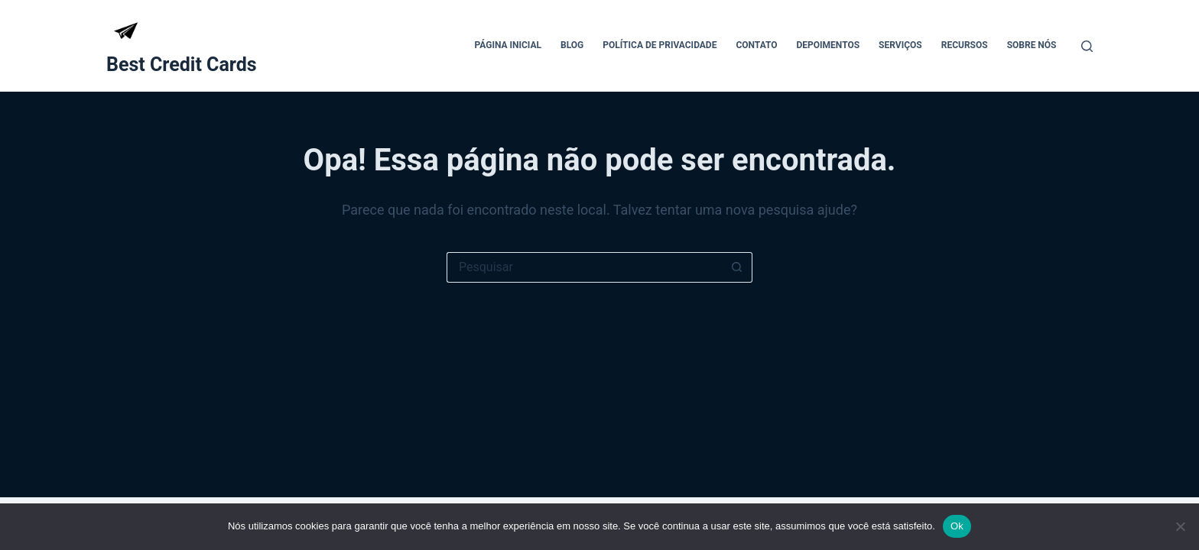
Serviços (900, 45)
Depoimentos (828, 45)
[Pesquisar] (1087, 46)
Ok (956, 526)
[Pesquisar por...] (584, 267)
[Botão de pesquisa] (737, 267)
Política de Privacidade (659, 45)
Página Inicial (507, 45)
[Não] (1180, 526)
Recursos (964, 45)
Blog (572, 45)
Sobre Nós (1032, 45)
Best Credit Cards (181, 64)
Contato (756, 45)
